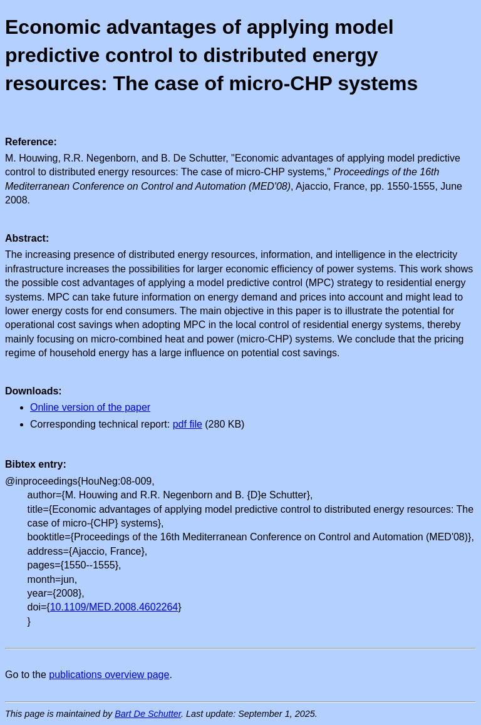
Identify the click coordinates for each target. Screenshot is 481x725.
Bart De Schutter (148, 714)
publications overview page (109, 674)
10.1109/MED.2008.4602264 (114, 607)
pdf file (187, 424)
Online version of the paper (90, 407)
